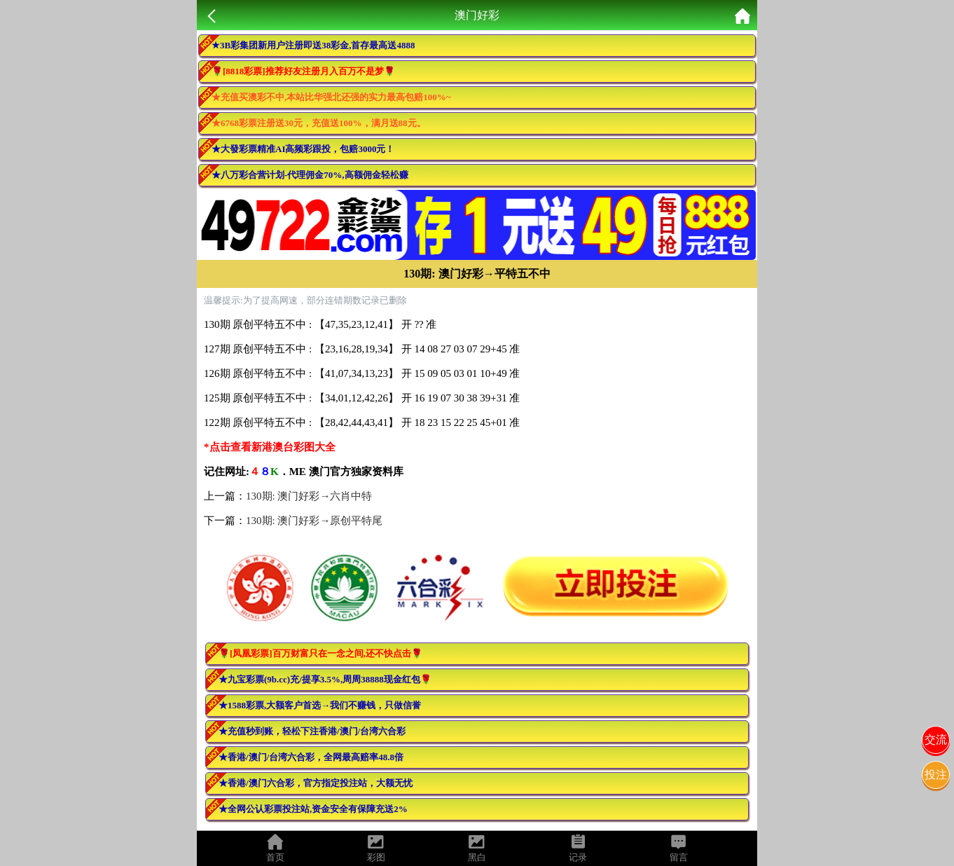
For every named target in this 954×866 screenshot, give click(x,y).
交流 (936, 739)
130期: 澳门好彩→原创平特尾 (314, 520)
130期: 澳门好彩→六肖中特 (309, 496)
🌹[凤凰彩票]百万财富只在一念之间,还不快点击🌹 (320, 653)
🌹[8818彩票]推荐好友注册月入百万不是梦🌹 (303, 71)
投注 (936, 775)
